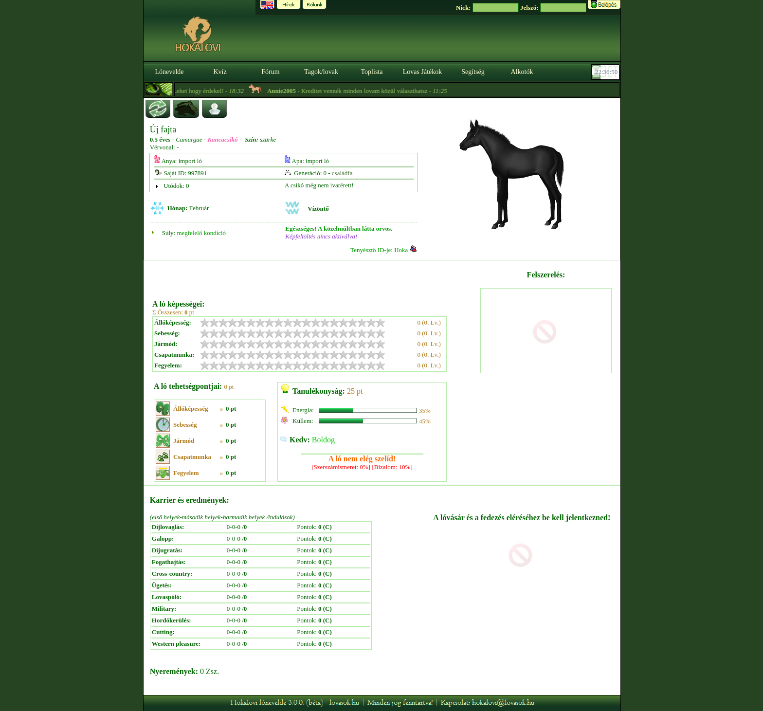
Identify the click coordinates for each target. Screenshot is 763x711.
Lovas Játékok (422, 71)
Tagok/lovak (321, 71)
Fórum (270, 71)
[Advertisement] (315, 276)
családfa (342, 173)
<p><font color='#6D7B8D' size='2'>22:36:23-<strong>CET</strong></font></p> (606, 72)
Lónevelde (169, 71)
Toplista (372, 71)
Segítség (472, 71)
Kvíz (219, 71)
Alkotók (522, 71)
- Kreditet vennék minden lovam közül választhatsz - (366, 90)
